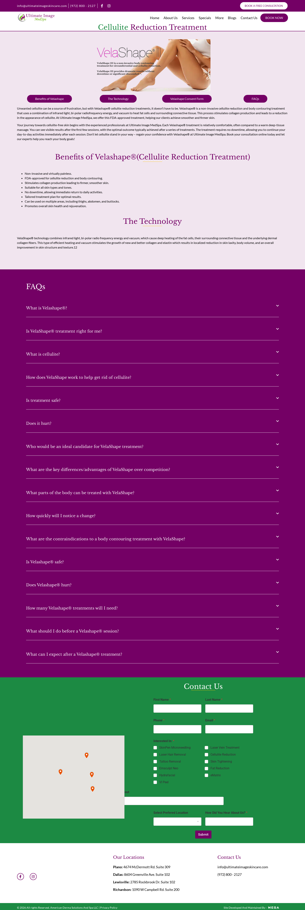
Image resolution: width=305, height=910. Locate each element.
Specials (205, 18)
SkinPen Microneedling (175, 747)
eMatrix (215, 775)
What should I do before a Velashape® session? (72, 631)
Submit (203, 834)
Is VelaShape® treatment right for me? (64, 331)
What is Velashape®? (46, 308)
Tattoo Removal (170, 761)
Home (154, 18)
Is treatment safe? (43, 400)
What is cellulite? (43, 354)
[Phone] (177, 729)
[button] (152, 305)
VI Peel (164, 782)
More (219, 18)
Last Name (213, 699)
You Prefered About (115, 792)
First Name (162, 699)
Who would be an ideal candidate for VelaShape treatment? (84, 446)
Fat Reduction (219, 768)
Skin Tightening (221, 761)
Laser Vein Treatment (224, 747)
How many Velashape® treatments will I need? (72, 608)
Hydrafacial (167, 775)
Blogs (232, 18)
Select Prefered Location (170, 813)
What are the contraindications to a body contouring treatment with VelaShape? (105, 539)
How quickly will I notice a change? (60, 515)
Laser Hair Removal (172, 754)
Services (188, 18)
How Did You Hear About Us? (226, 813)
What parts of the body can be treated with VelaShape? (80, 492)
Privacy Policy (108, 907)
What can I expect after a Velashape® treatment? (74, 654)
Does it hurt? (38, 423)
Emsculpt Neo (168, 768)
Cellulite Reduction (223, 754)
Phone (158, 720)
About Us (171, 18)
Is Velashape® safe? (45, 562)
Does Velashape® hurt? (49, 585)
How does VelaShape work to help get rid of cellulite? (78, 377)
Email (210, 720)
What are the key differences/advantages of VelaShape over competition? (98, 469)
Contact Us (249, 18)
